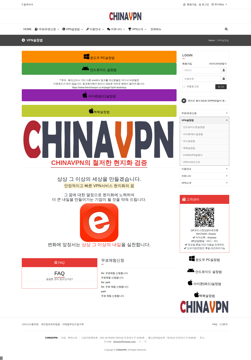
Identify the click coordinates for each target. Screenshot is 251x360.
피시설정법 (189, 141)
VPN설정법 (71, 29)
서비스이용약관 (30, 324)
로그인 (204, 4)
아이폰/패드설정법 (193, 134)
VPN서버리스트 (191, 162)
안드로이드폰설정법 (194, 127)
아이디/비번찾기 (218, 63)
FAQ (214, 324)
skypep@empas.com (124, 341)
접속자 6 (27, 4)
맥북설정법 (189, 148)
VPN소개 (136, 29)
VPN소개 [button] (186, 182)
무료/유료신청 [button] (189, 113)
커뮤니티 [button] (186, 176)
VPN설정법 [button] (188, 120)
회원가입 (190, 4)
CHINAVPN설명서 (192, 155)
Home (212, 40)
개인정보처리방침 (50, 324)
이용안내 (93, 29)
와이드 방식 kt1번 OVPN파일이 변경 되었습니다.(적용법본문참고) (207, 102)
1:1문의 (223, 324)
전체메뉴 (155, 29)
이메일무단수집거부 (73, 324)
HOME (27, 29)
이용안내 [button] (186, 169)
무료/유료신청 (46, 29)
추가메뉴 (218, 4)
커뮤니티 (114, 29)
